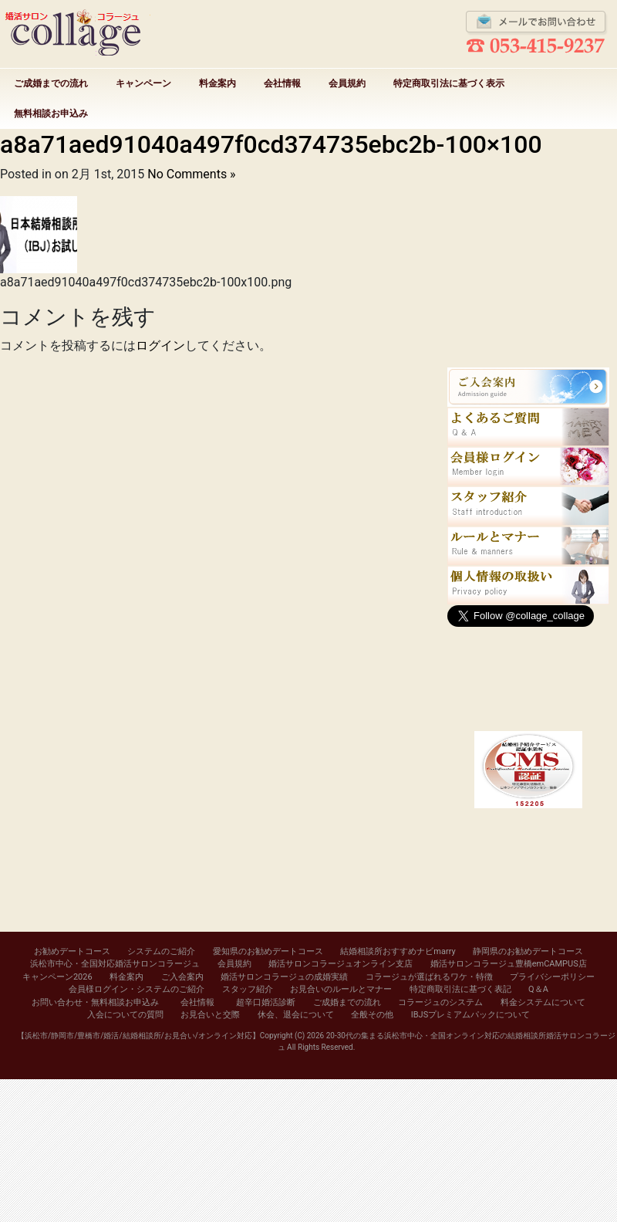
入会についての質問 (125, 1015)
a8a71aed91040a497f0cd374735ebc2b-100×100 (271, 144)
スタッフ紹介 (247, 989)
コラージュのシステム (440, 1002)
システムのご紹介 (161, 951)
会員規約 (347, 83)
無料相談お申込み (51, 113)
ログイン (160, 345)
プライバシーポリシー (552, 977)
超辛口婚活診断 (265, 1002)
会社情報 (282, 83)
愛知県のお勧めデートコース (268, 951)
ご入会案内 (182, 977)
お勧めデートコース (72, 951)
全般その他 (372, 1015)
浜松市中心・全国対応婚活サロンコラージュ (115, 964)
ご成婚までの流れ (51, 83)
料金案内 (217, 83)
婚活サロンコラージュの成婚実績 (284, 977)
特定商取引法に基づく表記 (460, 989)
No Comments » (191, 174)
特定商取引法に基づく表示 (448, 83)
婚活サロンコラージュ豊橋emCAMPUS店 (508, 964)
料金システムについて (543, 1002)
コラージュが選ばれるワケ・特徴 (429, 977)
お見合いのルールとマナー (341, 989)
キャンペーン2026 (57, 977)
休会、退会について (296, 1015)
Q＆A (538, 989)
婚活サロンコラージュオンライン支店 (340, 964)
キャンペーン (143, 83)
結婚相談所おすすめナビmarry (397, 951)
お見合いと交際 (210, 1015)
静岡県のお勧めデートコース (528, 951)
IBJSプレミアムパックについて (470, 1015)
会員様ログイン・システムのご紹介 (136, 989)
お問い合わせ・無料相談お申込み (95, 1002)
